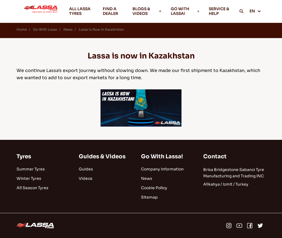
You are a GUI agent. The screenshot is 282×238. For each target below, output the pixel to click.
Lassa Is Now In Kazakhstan (101, 29)
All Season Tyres (32, 187)
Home (22, 29)
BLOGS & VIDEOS (147, 11)
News (67, 29)
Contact (215, 156)
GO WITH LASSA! (185, 11)
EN (255, 11)
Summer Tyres (31, 169)
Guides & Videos (102, 156)
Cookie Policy (154, 187)
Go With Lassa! (162, 156)
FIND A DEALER (110, 11)
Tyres (24, 156)
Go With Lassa (45, 29)
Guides (86, 169)
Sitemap (149, 197)
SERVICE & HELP (219, 11)
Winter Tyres (29, 178)
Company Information (162, 169)
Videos (86, 178)
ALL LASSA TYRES (80, 11)
